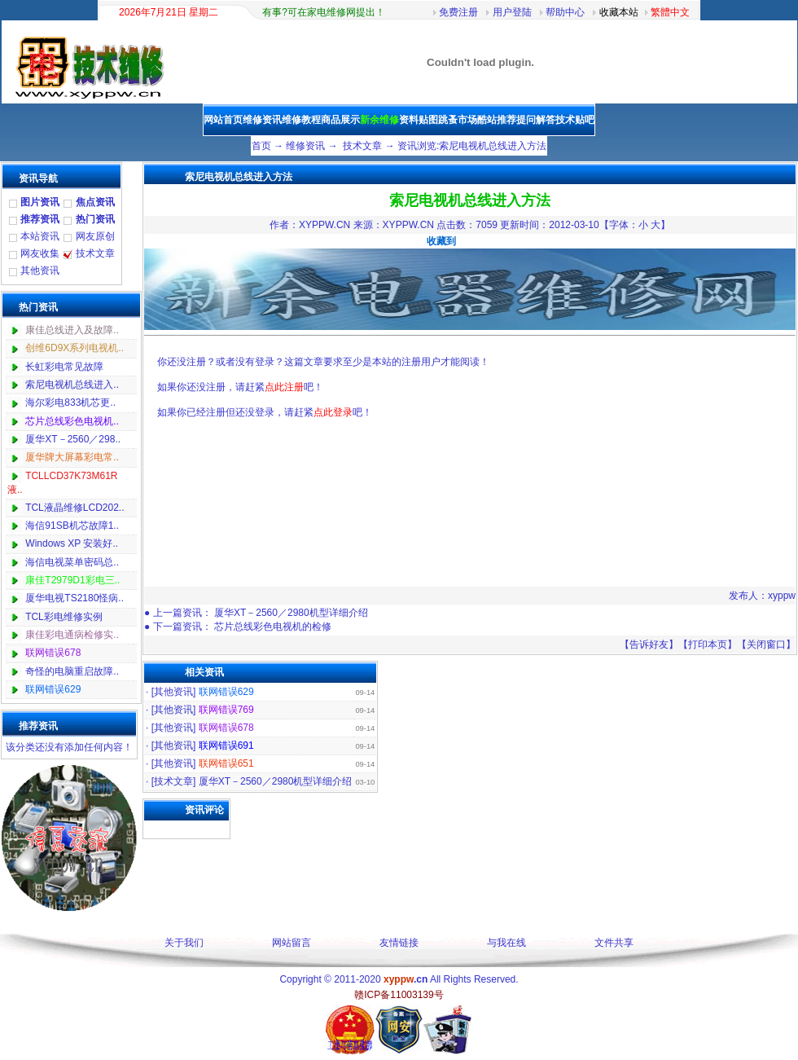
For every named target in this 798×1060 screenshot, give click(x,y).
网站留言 (291, 942)
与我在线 (506, 942)
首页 (261, 146)
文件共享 (614, 942)
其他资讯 (39, 270)
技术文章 (362, 146)
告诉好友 (649, 644)
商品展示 (340, 119)
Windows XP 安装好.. (71, 543)
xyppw (782, 595)
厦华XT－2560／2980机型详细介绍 (291, 612)
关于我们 (184, 942)
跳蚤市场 (457, 119)
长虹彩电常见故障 (64, 366)
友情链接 (399, 942)
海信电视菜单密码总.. (72, 562)
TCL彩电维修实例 (64, 616)
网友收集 (39, 253)
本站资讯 (39, 236)
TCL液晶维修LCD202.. (74, 507)
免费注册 (458, 12)
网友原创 (95, 236)
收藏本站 (618, 12)
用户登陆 (512, 12)
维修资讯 (305, 146)
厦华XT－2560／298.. (73, 439)
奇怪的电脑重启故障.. (72, 671)
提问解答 (535, 119)
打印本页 (707, 644)
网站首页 (223, 119)
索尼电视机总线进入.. (72, 384)
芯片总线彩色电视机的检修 (272, 626)
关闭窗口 (766, 644)
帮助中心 (565, 12)
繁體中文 (670, 12)
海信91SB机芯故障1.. (72, 525)
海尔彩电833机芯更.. (70, 402)
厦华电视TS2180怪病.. (74, 598)
